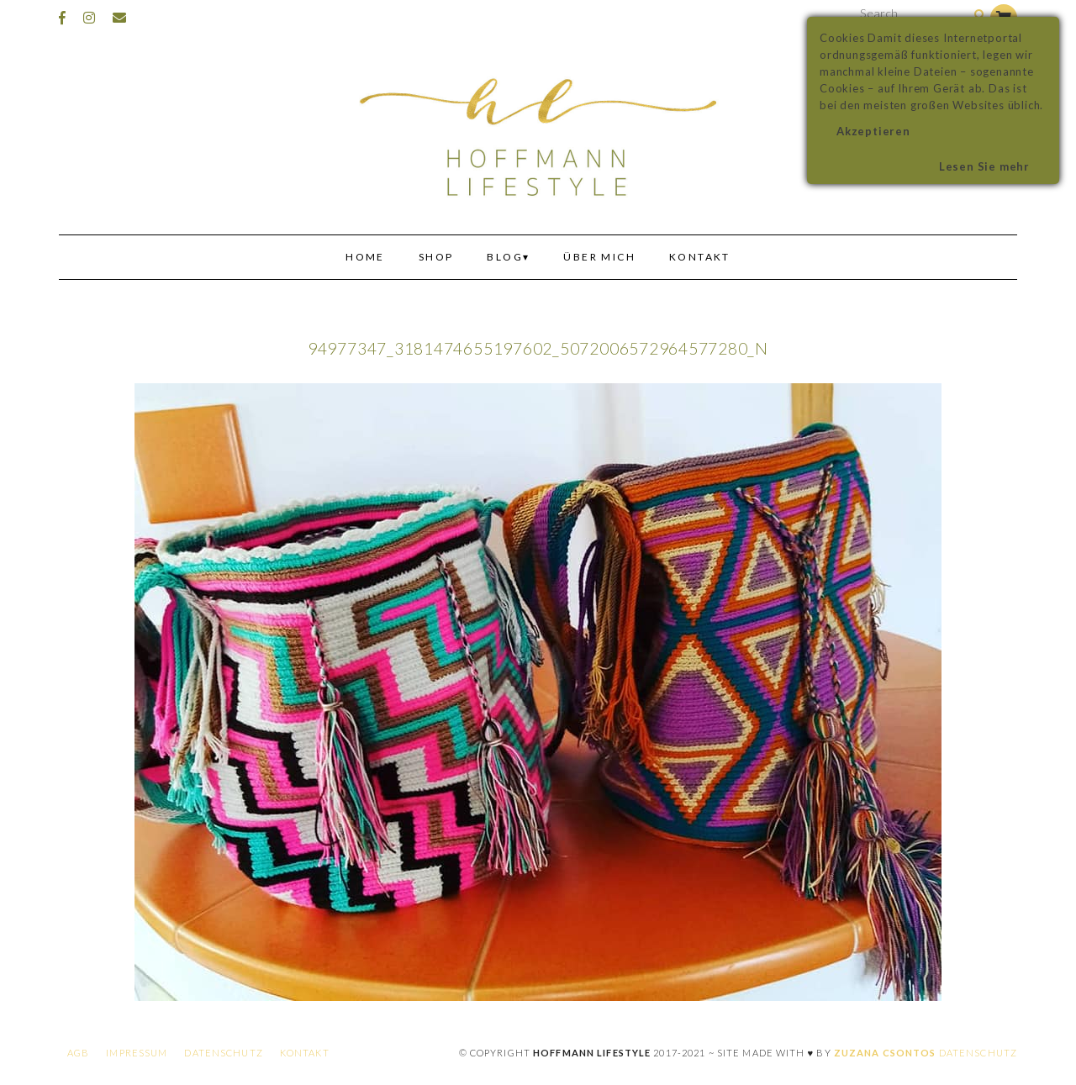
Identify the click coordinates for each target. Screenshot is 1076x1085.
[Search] (979, 15)
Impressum (136, 1052)
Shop (436, 256)
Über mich (599, 256)
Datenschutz (223, 1052)
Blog (505, 256)
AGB (78, 1052)
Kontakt (700, 256)
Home (365, 256)
